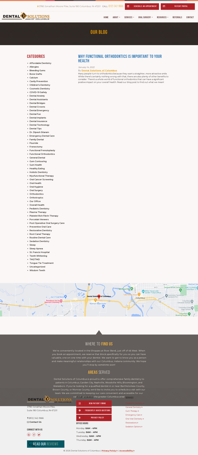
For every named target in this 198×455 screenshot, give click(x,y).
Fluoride (34, 143)
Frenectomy (36, 147)
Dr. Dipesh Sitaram (39, 132)
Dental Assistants (39, 99)
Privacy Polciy (109, 451)
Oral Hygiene (36, 187)
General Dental (37, 158)
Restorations (131, 423)
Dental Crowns (37, 107)
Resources (162, 17)
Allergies (34, 67)
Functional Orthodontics (42, 154)
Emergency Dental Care (42, 136)
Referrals (177, 17)
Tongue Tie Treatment (42, 263)
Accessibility (126, 451)
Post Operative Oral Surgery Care (47, 223)
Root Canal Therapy (40, 234)
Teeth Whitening (38, 256)
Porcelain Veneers (39, 219)
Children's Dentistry (40, 85)
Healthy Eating (37, 168)
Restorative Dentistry (41, 230)
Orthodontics (37, 194)
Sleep (33, 245)
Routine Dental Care (40, 237)
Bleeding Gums (37, 70)
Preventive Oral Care (40, 227)
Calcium (34, 78)
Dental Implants (38, 118)
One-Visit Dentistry (134, 419)
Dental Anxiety (37, 96)
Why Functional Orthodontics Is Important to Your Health (120, 58)
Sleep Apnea (36, 248)
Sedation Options (133, 427)
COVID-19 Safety (38, 92)
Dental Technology (39, 125)
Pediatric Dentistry (39, 208)
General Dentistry (133, 407)
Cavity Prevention (39, 81)
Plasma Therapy (38, 212)
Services (129, 17)
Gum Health (36, 165)
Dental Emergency (39, 110)
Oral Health (35, 183)
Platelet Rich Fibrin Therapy (44, 216)
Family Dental (37, 139)
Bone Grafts (36, 74)
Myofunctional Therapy (42, 176)
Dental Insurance (38, 121)
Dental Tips (36, 128)
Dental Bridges (37, 103)
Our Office (35, 201)
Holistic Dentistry (39, 172)
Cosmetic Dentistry (40, 88)
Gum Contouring (38, 161)
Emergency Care (133, 415)
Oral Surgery (145, 17)
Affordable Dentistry (40, 63)
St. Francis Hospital (39, 252)
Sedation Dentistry (39, 241)
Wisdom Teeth (37, 270)
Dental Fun (35, 114)
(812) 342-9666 (112, 6)
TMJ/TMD (35, 259)
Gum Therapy (131, 411)
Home (106, 17)
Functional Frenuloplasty (42, 150)
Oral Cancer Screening (41, 179)
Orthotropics (36, 197)
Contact (190, 17)
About (116, 17)
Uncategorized (37, 267)
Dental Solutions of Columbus (99, 70)
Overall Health (37, 205)
